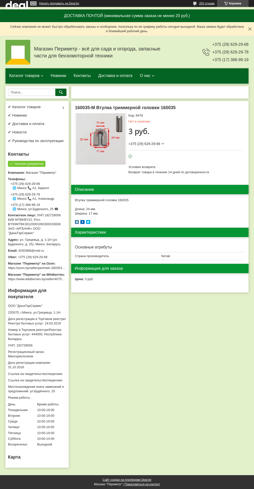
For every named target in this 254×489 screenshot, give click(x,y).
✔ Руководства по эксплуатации (36, 141)
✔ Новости (17, 132)
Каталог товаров (24, 75)
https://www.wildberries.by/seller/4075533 (37, 279)
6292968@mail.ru (31, 250)
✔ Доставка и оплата (26, 124)
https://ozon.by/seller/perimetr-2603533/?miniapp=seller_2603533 (55, 268)
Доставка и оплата (115, 75)
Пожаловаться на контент (142, 484)
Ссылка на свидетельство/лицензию (35, 374)
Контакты (82, 75)
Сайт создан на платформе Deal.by (127, 480)
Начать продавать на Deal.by (59, 3)
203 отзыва (207, 3)
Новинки (58, 75)
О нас (145, 75)
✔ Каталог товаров (24, 107)
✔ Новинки (17, 115)
